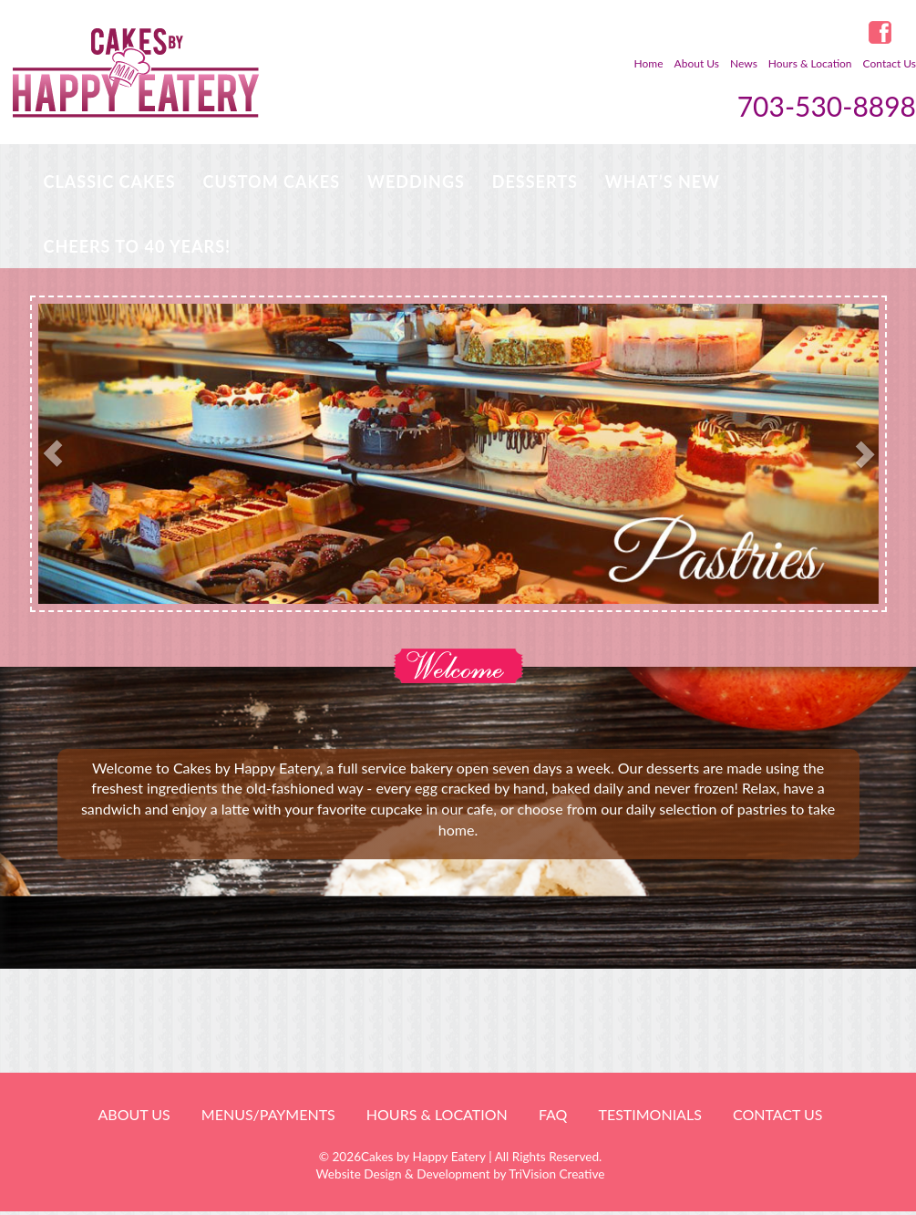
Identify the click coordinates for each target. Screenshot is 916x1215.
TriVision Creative (556, 1174)
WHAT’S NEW (662, 181)
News (743, 63)
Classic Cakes (110, 181)
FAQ (553, 1114)
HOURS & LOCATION (437, 1114)
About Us (696, 63)
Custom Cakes (271, 181)
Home (649, 63)
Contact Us (889, 63)
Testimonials (649, 1114)
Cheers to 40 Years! (138, 246)
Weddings (416, 181)
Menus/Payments (268, 1114)
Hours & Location (810, 63)
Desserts (535, 181)
